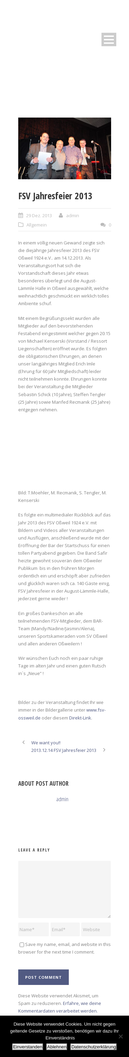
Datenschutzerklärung (93, 1046)
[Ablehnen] (120, 1036)
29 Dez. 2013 (39, 215)
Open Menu (108, 39)
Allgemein (36, 225)
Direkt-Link (80, 718)
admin (72, 215)
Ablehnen (56, 1046)
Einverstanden (27, 1046)
